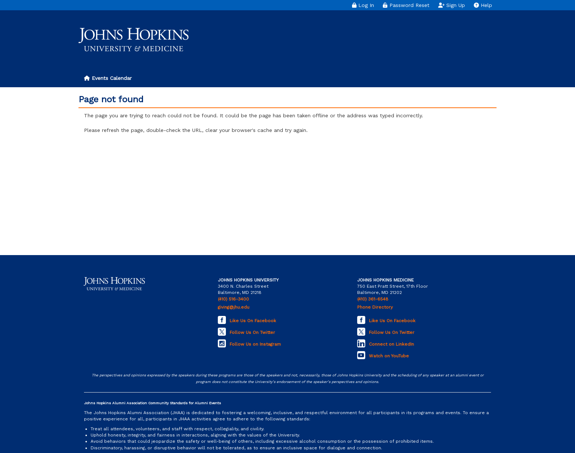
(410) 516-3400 (233, 299)
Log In (363, 5)
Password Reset (406, 5)
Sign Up (451, 5)
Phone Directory (375, 307)
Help (483, 5)
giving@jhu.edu (233, 307)
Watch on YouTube (389, 355)
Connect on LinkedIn (391, 344)
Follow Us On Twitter (252, 332)
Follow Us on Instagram (255, 344)
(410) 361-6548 (372, 299)
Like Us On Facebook (253, 320)
